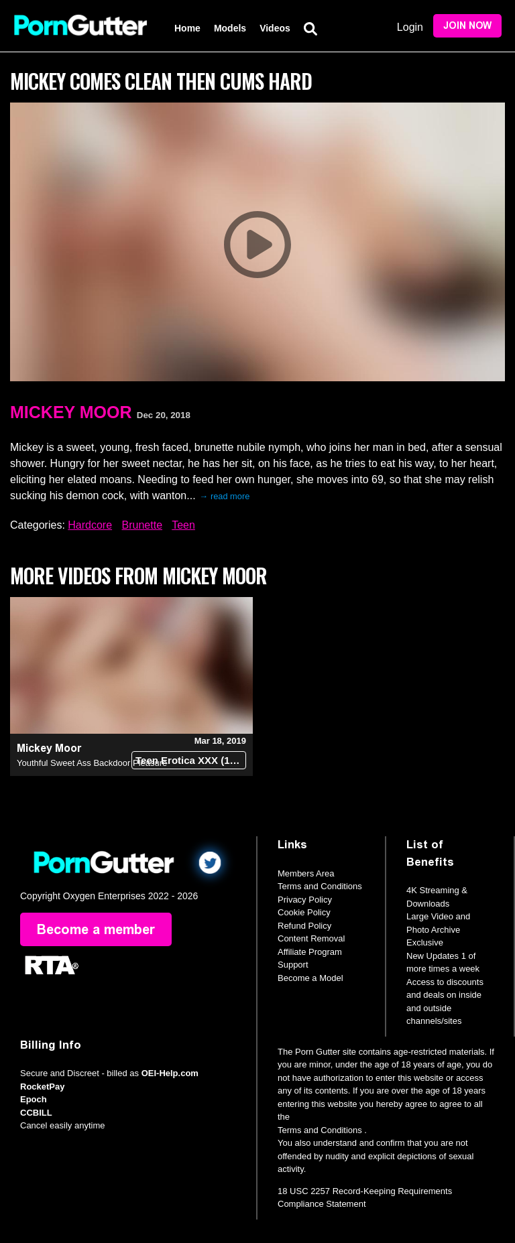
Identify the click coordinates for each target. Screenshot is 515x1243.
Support (293, 965)
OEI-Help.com (169, 1073)
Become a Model (310, 978)
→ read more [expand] (225, 496)
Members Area (306, 873)
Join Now (467, 25)
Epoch (33, 1099)
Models (230, 28)
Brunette (142, 525)
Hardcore (90, 525)
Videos (275, 28)
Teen (183, 525)
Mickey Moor (71, 412)
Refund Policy (304, 926)
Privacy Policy (305, 900)
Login (410, 27)
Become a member (96, 929)
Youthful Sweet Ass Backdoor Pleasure (92, 763)
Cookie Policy (304, 912)
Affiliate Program (310, 952)
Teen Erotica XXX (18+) (190, 760)
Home (187, 28)
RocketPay (42, 1087)
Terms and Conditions (320, 886)
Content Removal (311, 938)
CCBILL (36, 1113)
